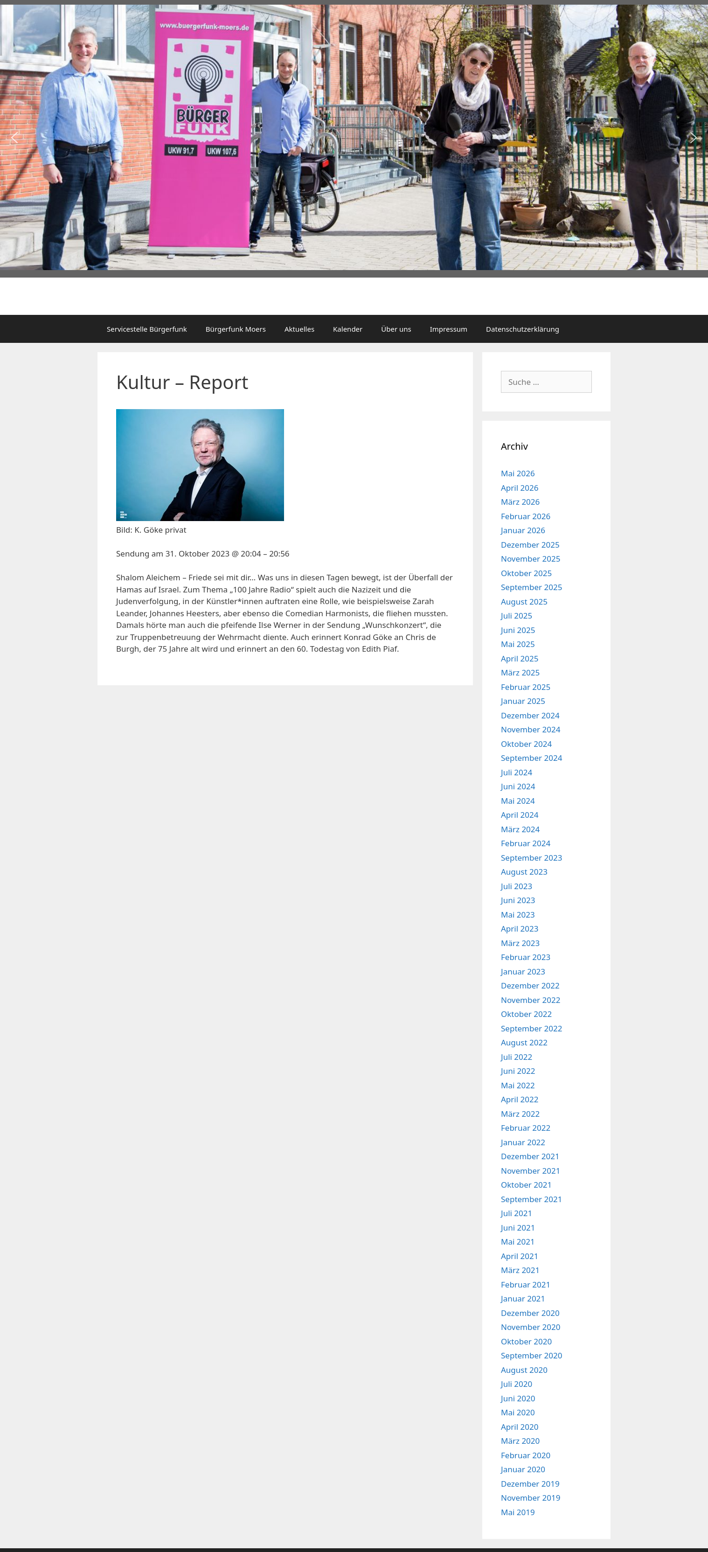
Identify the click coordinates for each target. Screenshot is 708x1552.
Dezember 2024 (530, 715)
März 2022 (520, 1113)
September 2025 (531, 587)
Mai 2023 (518, 914)
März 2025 (520, 672)
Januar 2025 (523, 701)
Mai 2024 (518, 800)
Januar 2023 (523, 971)
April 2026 (519, 487)
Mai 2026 (518, 473)
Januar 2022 (523, 1142)
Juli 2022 (516, 1056)
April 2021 (519, 1256)
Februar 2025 (525, 687)
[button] (14, 137)
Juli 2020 (516, 1383)
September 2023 (531, 857)
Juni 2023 (518, 900)
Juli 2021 (516, 1213)
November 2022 (530, 1000)
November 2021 (530, 1170)
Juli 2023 (516, 886)
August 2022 (524, 1042)
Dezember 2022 (530, 985)
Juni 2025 (518, 630)
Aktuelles (299, 329)
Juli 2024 (516, 772)
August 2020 (524, 1369)
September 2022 (531, 1028)
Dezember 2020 (530, 1313)
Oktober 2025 (526, 573)
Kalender (347, 329)
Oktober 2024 (526, 743)
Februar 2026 (525, 516)
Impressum (448, 329)
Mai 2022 (518, 1085)
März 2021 (520, 1270)
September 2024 (531, 757)
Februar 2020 (525, 1455)
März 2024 (520, 829)
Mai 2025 (518, 644)
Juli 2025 (516, 615)
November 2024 (530, 729)
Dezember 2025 (530, 544)
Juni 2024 (518, 786)
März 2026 (520, 501)
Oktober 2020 (526, 1341)
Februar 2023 (525, 957)
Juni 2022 (518, 1070)
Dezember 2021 (530, 1156)
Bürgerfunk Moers (236, 329)
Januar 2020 (523, 1469)
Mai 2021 (518, 1241)
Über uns (396, 329)
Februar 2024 (525, 843)
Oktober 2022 (526, 1014)
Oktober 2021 (526, 1184)
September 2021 (531, 1199)
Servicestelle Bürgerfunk (147, 329)
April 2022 (519, 1099)
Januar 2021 (523, 1298)
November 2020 (530, 1327)
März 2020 (520, 1440)
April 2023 (519, 928)
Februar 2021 (525, 1284)
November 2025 (530, 558)
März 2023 (520, 943)
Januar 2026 (523, 530)
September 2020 (531, 1355)
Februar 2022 (525, 1127)
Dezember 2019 (530, 1483)
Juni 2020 (518, 1398)
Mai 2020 (518, 1412)
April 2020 (519, 1426)
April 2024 (519, 814)
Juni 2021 (518, 1227)
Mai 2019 (518, 1512)
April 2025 (519, 658)
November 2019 (530, 1497)
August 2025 (524, 601)
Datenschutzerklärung (522, 329)
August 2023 (524, 871)
